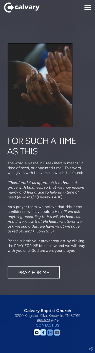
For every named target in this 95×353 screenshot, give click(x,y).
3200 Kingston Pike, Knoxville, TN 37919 (47, 315)
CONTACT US (47, 325)
